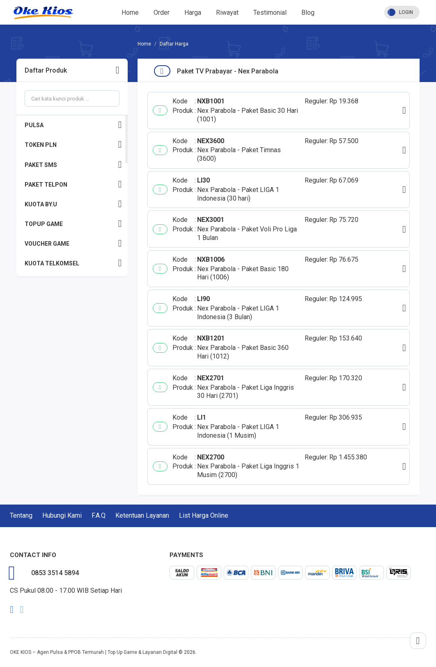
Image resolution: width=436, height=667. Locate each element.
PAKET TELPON (73, 184)
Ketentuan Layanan (142, 515)
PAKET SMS (73, 164)
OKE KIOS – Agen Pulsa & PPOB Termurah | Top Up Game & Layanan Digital (93, 652)
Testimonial (270, 12)
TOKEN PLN (73, 144)
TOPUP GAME (73, 223)
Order (162, 12)
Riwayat (227, 12)
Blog (307, 12)
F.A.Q (99, 515)
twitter (22, 609)
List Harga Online (203, 515)
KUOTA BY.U (73, 204)
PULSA (73, 125)
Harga (192, 12)
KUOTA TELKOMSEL (73, 263)
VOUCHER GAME (73, 243)
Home (130, 12)
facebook (12, 609)
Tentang (21, 515)
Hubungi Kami (62, 515)
